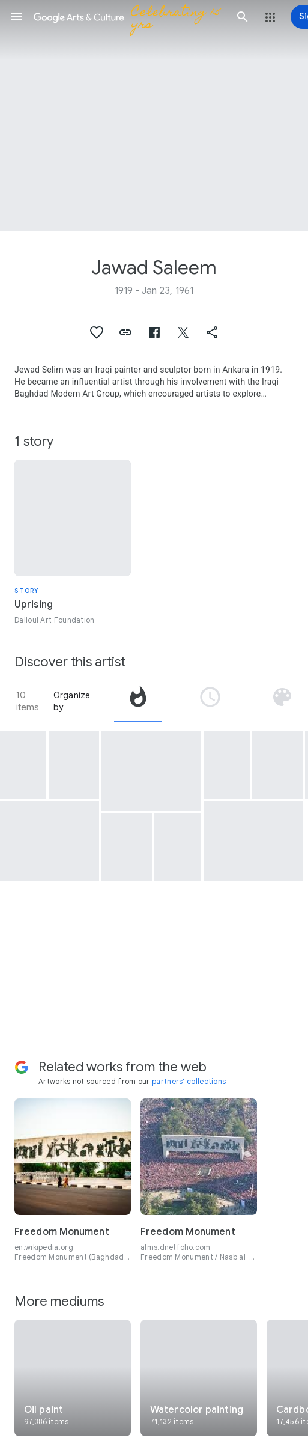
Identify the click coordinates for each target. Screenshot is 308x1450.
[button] (16, 16)
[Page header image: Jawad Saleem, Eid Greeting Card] (154, 115)
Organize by (72, 701)
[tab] (138, 701)
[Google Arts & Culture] (130, 17)
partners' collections (189, 1081)
